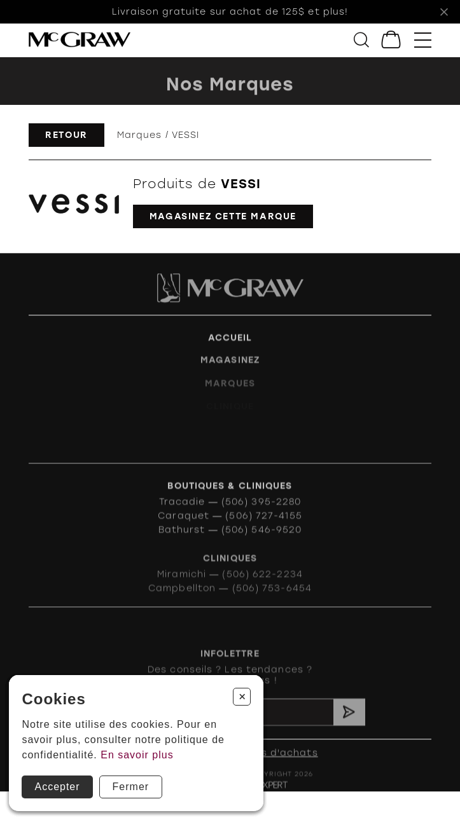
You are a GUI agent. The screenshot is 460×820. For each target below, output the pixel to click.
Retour (66, 134)
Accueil (230, 343)
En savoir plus (137, 754)
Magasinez (230, 367)
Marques (139, 134)
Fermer (131, 786)
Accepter (57, 786)
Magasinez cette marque (223, 215)
